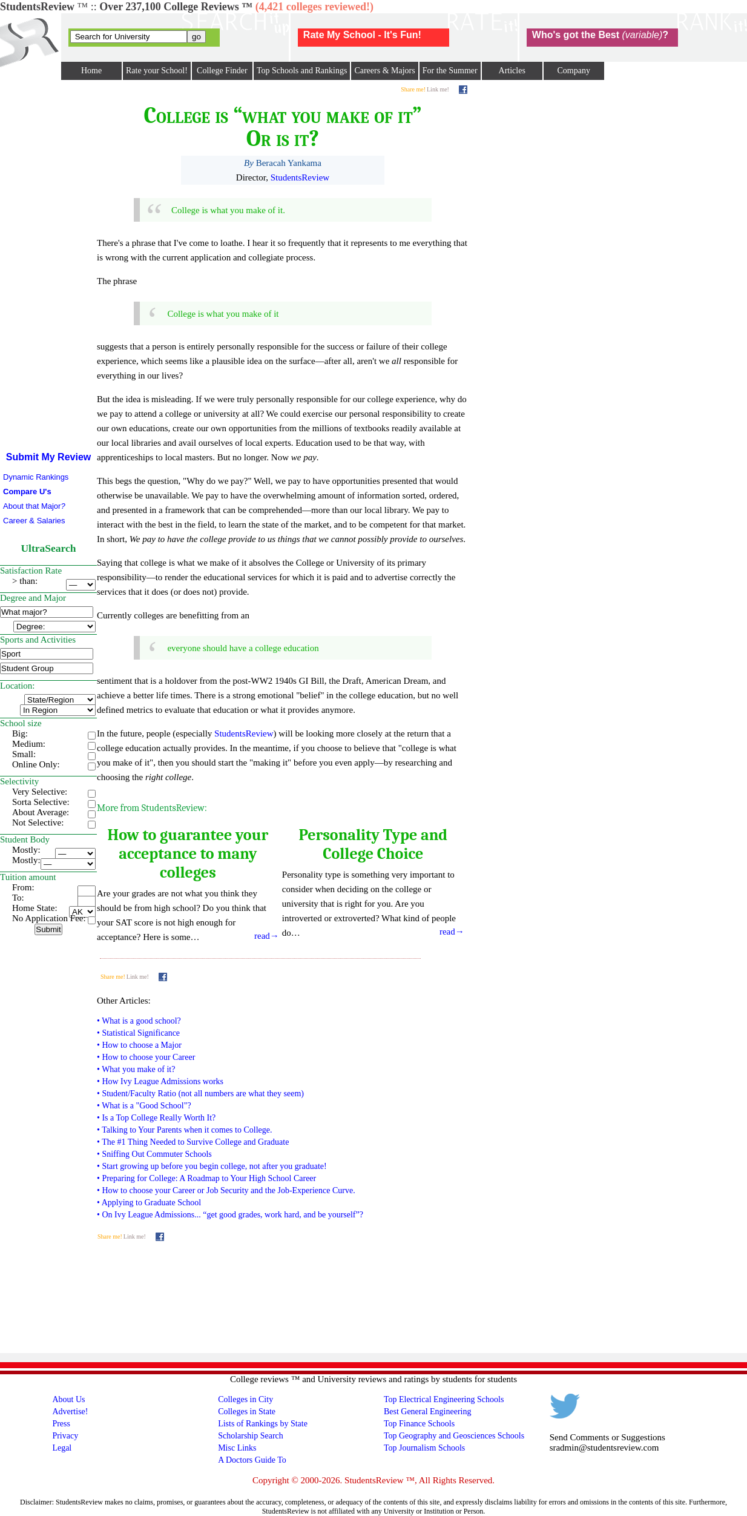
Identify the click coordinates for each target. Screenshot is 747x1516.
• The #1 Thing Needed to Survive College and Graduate (193, 1142)
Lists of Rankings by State (263, 1423)
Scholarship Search (250, 1435)
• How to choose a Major (139, 1045)
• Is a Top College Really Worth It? (156, 1117)
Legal (61, 1447)
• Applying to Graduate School (149, 1202)
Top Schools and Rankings (302, 70)
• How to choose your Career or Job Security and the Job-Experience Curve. (226, 1190)
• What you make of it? (136, 1069)
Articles (512, 70)
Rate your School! (157, 70)
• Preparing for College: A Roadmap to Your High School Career (206, 1178)
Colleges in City (245, 1399)
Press (61, 1423)
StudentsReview (300, 177)
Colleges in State (246, 1411)
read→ (266, 936)
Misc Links (237, 1447)
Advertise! (70, 1411)
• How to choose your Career (146, 1057)
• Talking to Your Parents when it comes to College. (184, 1129)
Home (91, 70)
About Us (68, 1399)
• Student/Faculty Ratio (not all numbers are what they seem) (200, 1093)
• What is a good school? (139, 1020)
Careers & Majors (384, 70)
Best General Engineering (428, 1411)
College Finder (222, 70)
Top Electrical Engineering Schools (444, 1399)
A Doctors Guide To (252, 1460)
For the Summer (450, 70)
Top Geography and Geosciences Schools (454, 1435)
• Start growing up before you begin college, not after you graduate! (212, 1166)
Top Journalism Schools (424, 1447)
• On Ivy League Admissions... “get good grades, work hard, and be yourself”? (230, 1214)
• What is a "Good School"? (144, 1105)
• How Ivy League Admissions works (160, 1081)
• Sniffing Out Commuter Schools (154, 1154)
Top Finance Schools (419, 1423)
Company (573, 70)
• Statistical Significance (138, 1033)
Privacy (65, 1435)
